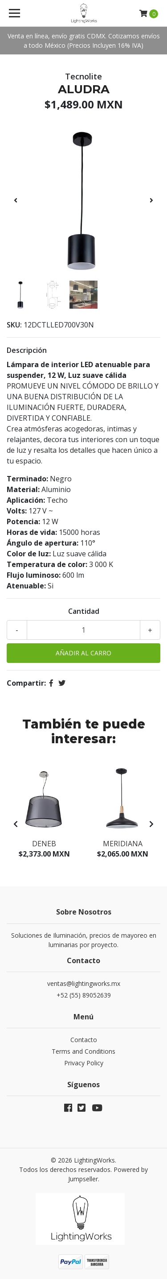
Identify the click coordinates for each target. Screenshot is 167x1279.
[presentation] (15, 200)
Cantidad (83, 611)
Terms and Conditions (83, 1051)
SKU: (14, 325)
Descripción (27, 350)
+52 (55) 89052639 (84, 995)
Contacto (83, 1039)
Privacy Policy (83, 1063)
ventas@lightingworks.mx (83, 983)
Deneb (44, 844)
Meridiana (123, 844)
